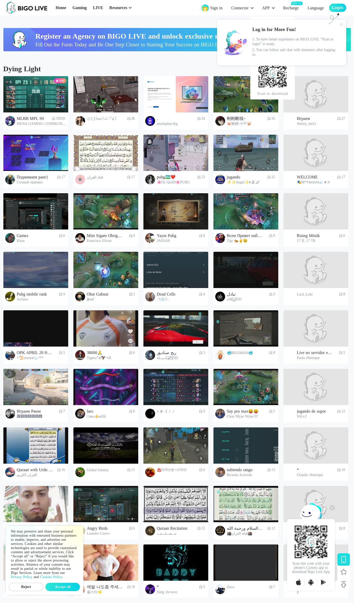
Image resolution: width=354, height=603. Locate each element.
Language (316, 8)
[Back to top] (343, 584)
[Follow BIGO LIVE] (343, 572)
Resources (118, 7)
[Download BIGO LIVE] (343, 559)
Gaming (79, 7)
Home (60, 7)
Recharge (291, 7)
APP (265, 8)
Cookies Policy (51, 577)
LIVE (98, 7)
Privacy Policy (21, 577)
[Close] (341, 24)
